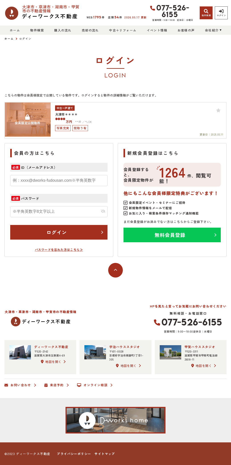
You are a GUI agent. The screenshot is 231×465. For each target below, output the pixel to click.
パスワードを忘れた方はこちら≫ (59, 249)
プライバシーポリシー (74, 453)
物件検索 (37, 30)
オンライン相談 (92, 385)
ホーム (15, 30)
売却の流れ (90, 30)
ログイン (56, 232)
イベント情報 (157, 30)
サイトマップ (104, 453)
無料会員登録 (170, 234)
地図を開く (51, 361)
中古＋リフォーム (122, 30)
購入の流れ (62, 30)
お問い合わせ (17, 385)
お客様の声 (186, 30)
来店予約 (54, 385)
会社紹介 (212, 30)
